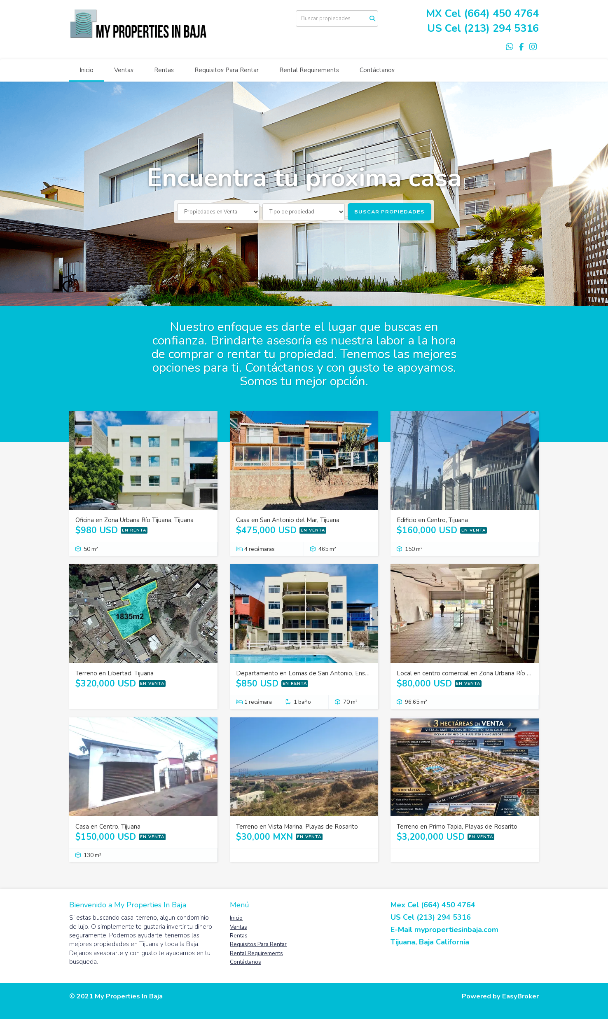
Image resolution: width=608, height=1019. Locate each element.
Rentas (164, 70)
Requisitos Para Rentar (226, 70)
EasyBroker (520, 996)
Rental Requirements (309, 70)
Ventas (123, 70)
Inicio (87, 70)
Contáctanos (377, 70)
